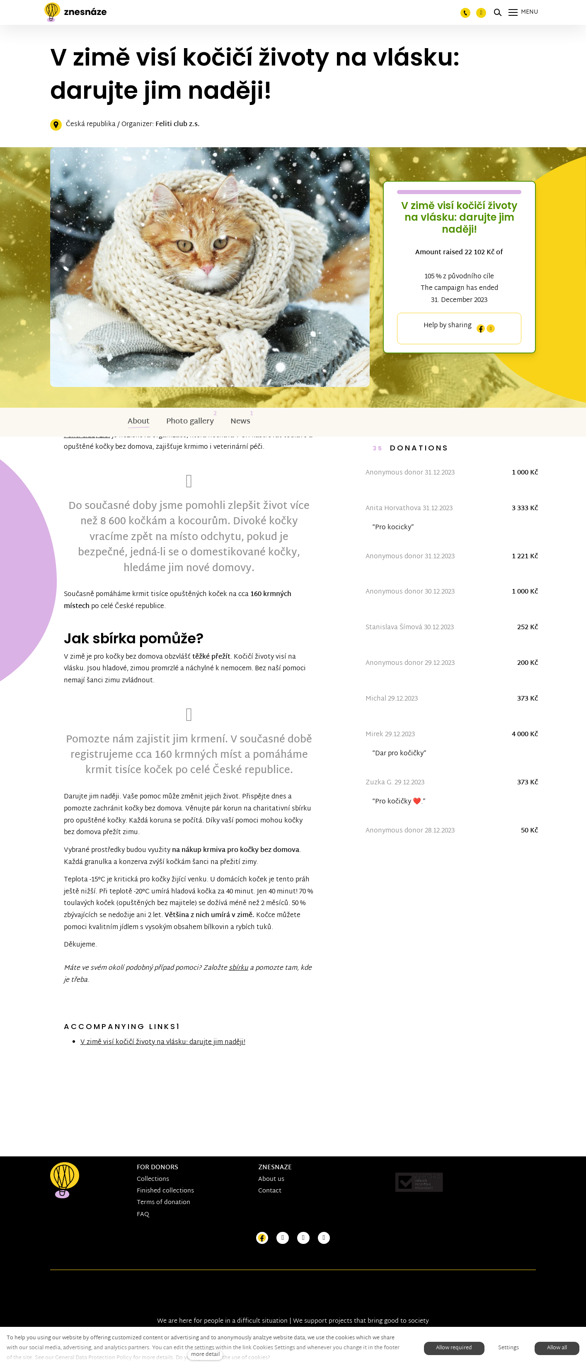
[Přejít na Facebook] (262, 1238)
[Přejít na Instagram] (282, 1238)
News (240, 422)
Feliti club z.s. (177, 125)
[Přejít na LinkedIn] (324, 1238)
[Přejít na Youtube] (303, 1238)
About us (271, 1179)
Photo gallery (190, 422)
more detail (205, 1355)
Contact (269, 1191)
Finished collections (165, 1191)
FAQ (143, 1214)
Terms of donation (163, 1203)
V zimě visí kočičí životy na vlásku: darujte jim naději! (165, 1071)
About (139, 422)
